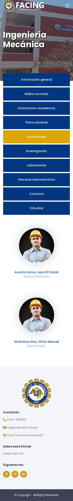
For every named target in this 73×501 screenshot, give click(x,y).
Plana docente (37, 122)
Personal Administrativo (36, 180)
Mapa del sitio (14, 453)
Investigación (36, 151)
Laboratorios (36, 165)
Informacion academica (36, 108)
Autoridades (36, 137)
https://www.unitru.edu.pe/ (25, 435)
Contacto (36, 194)
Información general (36, 80)
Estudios (36, 208)
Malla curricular (36, 94)
